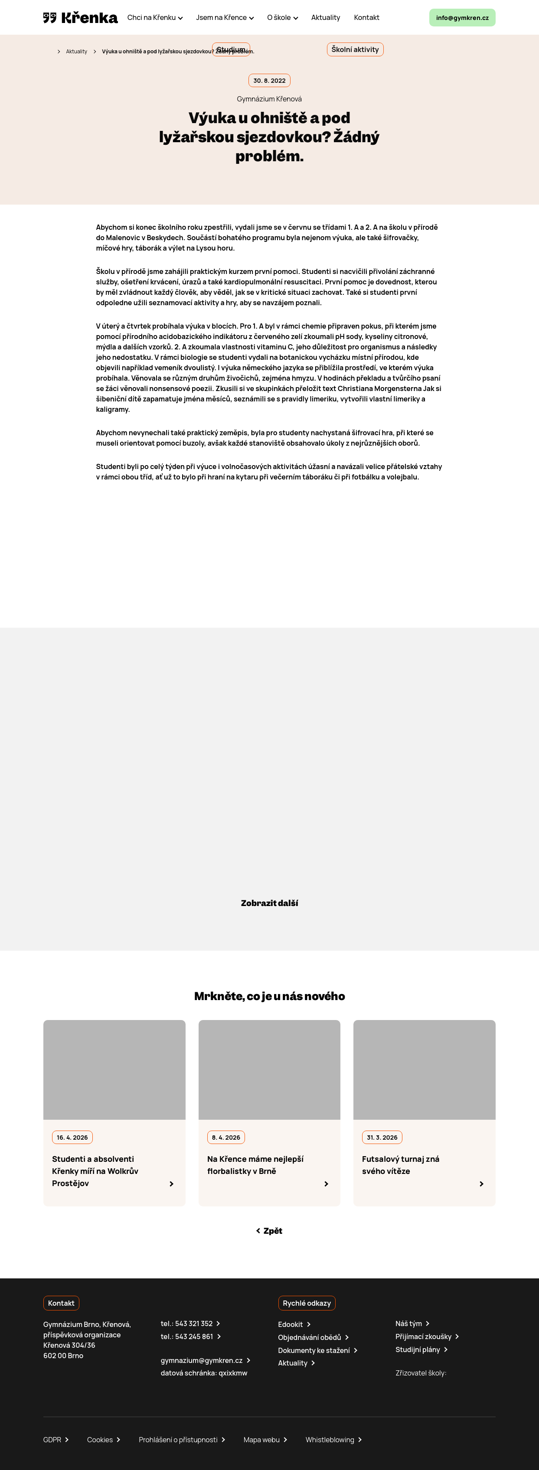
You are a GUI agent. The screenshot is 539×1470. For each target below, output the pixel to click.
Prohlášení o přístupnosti (179, 1439)
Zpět (272, 1231)
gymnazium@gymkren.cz (202, 1360)
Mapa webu (263, 1439)
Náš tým (408, 1324)
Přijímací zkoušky (423, 1336)
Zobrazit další (269, 903)
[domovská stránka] (80, 17)
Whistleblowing (331, 1439)
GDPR (52, 1439)
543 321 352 (194, 1324)
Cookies (101, 1439)
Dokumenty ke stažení (314, 1350)
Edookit (291, 1325)
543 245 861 (194, 1336)
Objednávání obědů (310, 1337)
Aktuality (76, 51)
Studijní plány (418, 1349)
